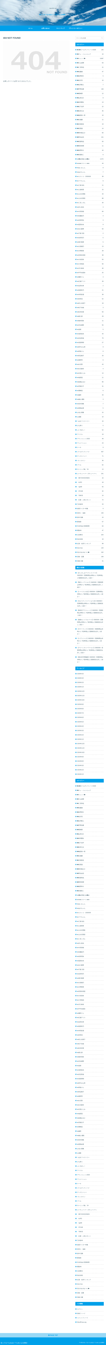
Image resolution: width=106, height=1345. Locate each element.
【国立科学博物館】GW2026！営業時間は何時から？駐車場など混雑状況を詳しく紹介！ (90, 659)
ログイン (80, 1309)
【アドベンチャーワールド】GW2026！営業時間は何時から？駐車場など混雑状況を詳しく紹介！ (90, 650)
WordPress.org (81, 1322)
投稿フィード (81, 1313)
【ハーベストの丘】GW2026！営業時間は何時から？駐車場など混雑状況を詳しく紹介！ (90, 594)
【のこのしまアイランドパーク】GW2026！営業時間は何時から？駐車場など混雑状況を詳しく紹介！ (90, 575)
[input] (89, 38)
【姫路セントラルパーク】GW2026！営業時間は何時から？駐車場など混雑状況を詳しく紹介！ (90, 622)
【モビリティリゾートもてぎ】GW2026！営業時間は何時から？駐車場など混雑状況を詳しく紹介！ (90, 603)
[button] (102, 38)
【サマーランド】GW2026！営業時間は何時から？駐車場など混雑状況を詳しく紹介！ (90, 631)
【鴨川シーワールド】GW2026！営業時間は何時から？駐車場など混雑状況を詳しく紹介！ (90, 584)
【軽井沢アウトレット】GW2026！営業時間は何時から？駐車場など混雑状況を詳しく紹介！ (90, 612)
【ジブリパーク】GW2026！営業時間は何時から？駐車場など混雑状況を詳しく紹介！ (90, 641)
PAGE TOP (53, 1335)
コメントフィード (82, 1318)
